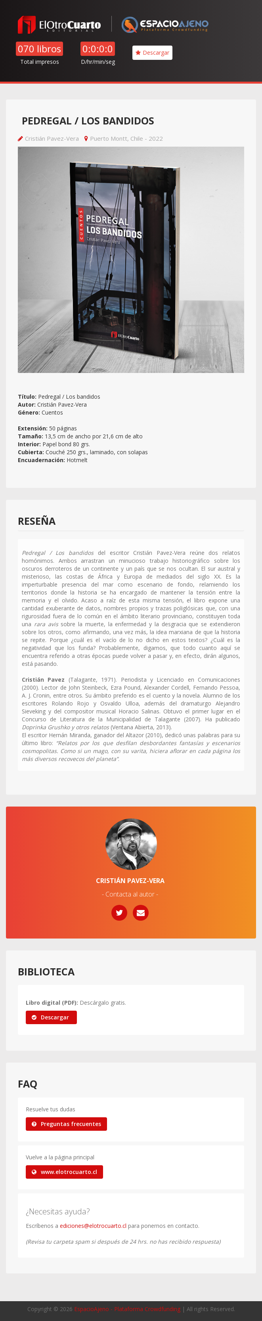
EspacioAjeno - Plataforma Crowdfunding (127, 1309)
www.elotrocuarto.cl (64, 1172)
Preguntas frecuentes (66, 1124)
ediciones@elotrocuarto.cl (93, 1225)
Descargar (152, 52)
